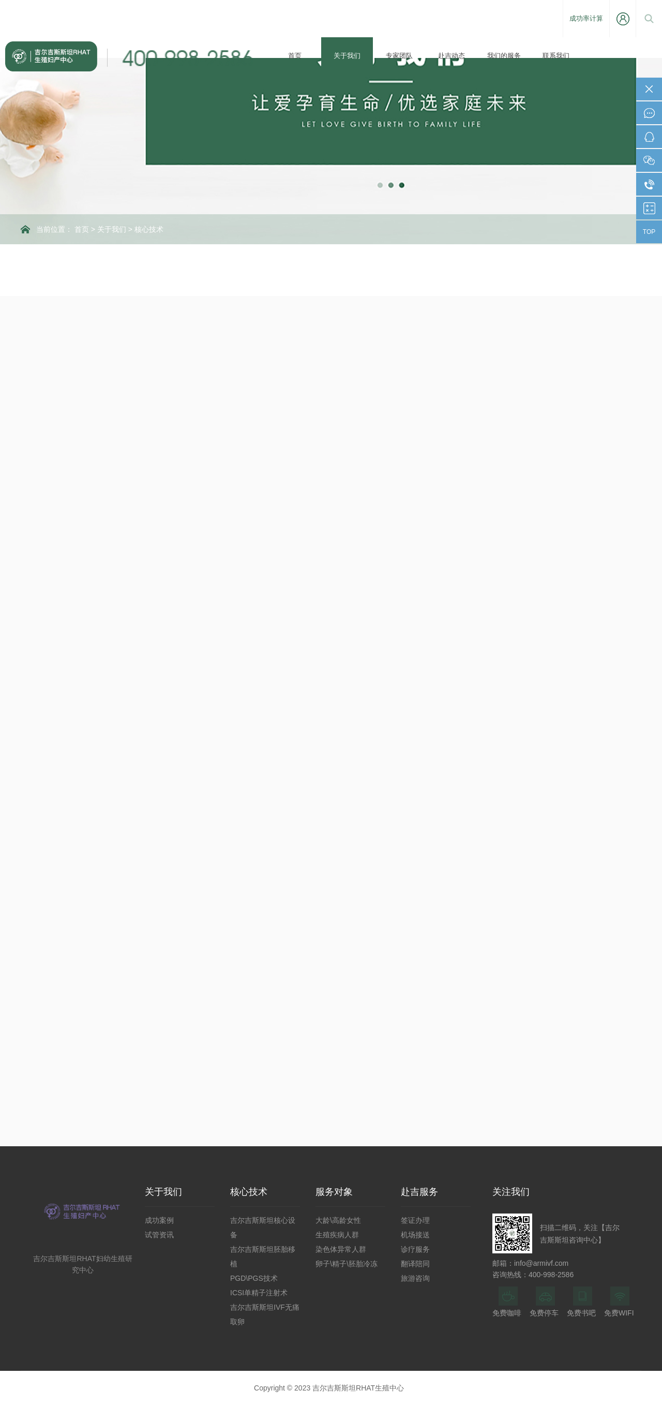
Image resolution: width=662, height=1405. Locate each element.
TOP (649, 231)
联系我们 (556, 56)
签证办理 (415, 1220)
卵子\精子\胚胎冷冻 (346, 1264)
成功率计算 (586, 18)
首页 (295, 56)
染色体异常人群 (340, 1249)
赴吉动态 (451, 56)
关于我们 (347, 56)
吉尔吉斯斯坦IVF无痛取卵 (264, 1314)
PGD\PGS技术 (254, 1278)
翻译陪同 (415, 1264)
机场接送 (415, 1235)
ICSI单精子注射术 (259, 1293)
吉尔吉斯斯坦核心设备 (262, 1227)
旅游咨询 (415, 1278)
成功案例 (159, 1220)
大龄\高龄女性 (338, 1220)
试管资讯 (159, 1235)
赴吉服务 (419, 1192)
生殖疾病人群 (337, 1235)
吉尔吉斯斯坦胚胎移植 (262, 1256)
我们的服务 (504, 56)
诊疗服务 (415, 1249)
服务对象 (334, 1192)
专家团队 (399, 56)
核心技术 (148, 229)
